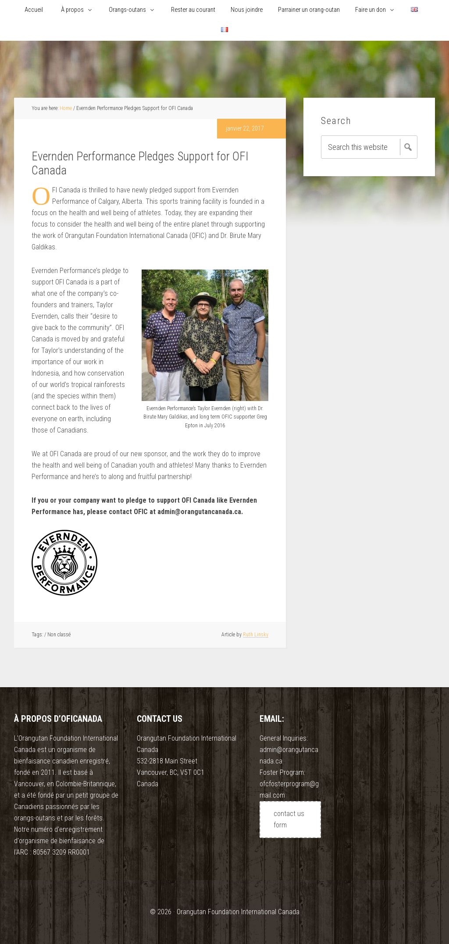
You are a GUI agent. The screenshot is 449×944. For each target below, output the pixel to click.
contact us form (289, 819)
